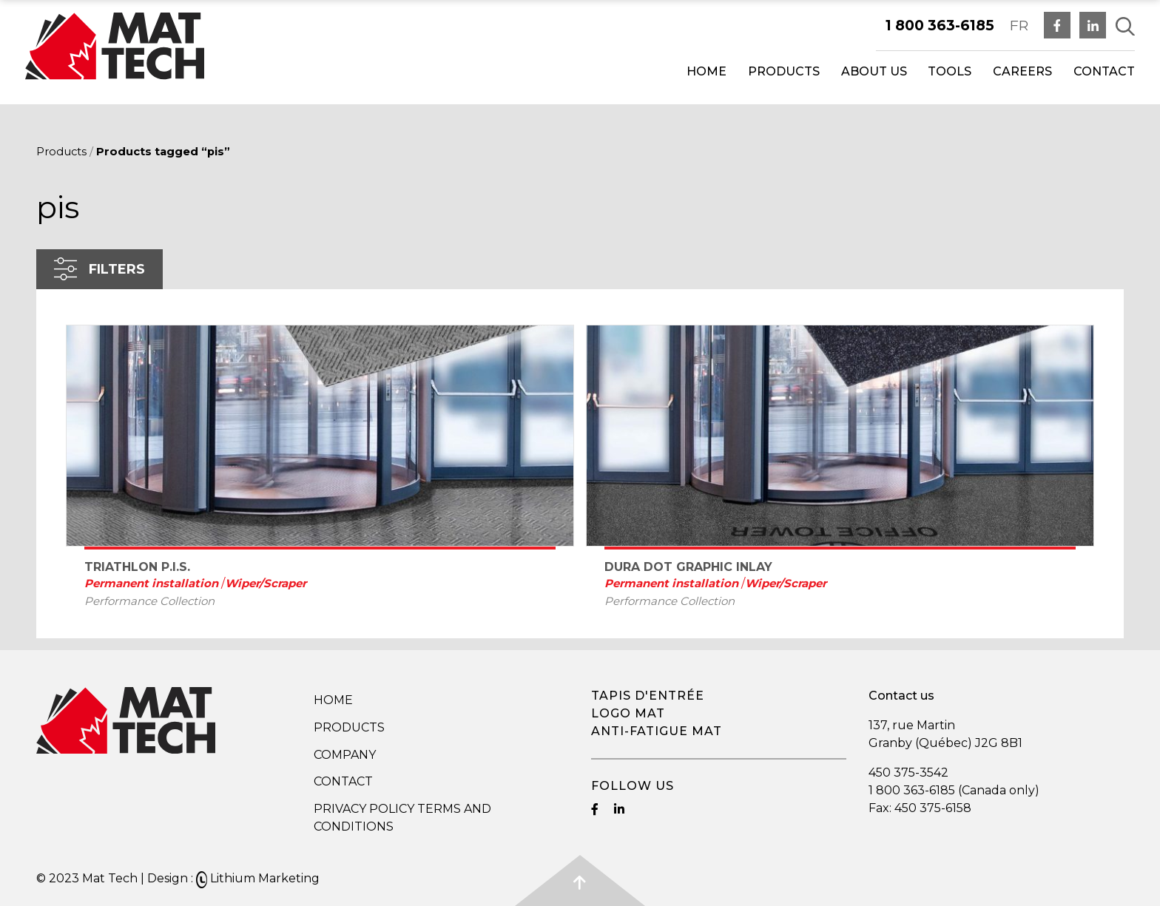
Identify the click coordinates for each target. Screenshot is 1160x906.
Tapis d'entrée (647, 696)
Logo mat (628, 713)
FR (1019, 25)
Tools (949, 71)
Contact (1104, 71)
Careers (1022, 71)
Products (784, 71)
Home (706, 71)
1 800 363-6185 (940, 25)
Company (345, 755)
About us (874, 71)
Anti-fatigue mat (656, 731)
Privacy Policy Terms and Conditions (402, 818)
